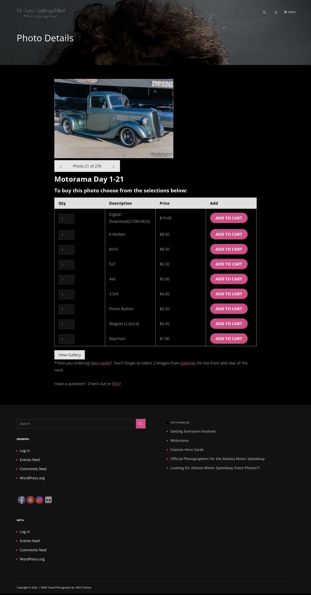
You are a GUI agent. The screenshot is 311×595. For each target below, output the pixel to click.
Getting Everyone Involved (192, 431)
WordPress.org (32, 478)
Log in (25, 450)
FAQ (116, 384)
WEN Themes (83, 587)
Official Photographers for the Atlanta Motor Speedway (217, 458)
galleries (188, 363)
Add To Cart (229, 218)
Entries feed (30, 459)
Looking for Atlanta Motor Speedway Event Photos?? (215, 468)
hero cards (100, 363)
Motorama (179, 440)
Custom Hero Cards (187, 449)
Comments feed (33, 469)
